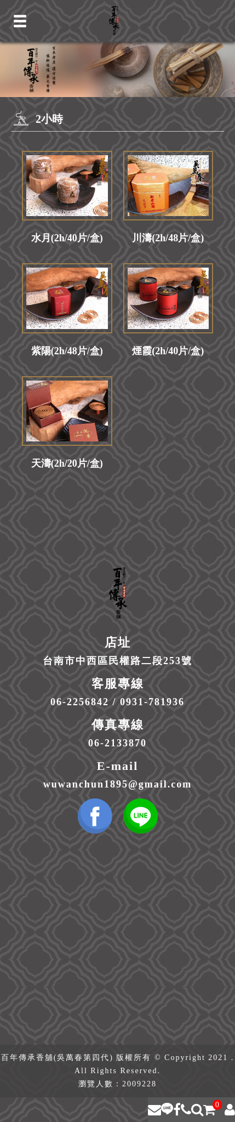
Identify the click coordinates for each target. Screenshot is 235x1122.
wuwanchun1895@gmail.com (117, 784)
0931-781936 (152, 701)
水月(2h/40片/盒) (67, 238)
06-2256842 (79, 701)
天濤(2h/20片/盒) (67, 463)
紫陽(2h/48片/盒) (67, 350)
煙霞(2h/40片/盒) (168, 350)
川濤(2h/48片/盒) (168, 238)
